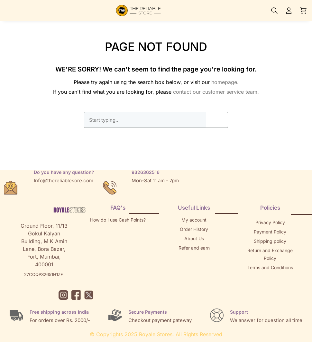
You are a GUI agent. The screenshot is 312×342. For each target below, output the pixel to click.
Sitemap (270, 277)
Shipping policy (270, 241)
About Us (194, 238)
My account (193, 220)
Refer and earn (194, 248)
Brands (270, 286)
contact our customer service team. (216, 92)
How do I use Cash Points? (118, 220)
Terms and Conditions (270, 267)
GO (217, 120)
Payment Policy (270, 231)
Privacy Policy (270, 222)
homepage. (225, 82)
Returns (194, 257)
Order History (194, 229)
